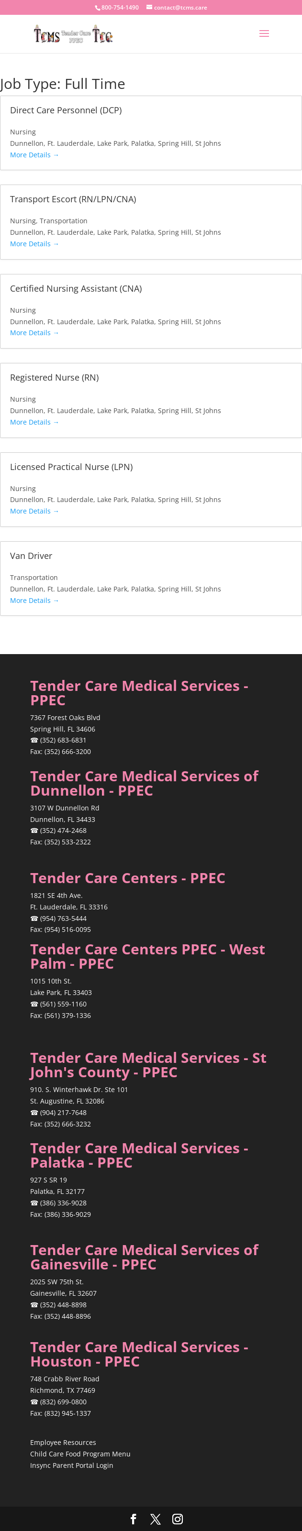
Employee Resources (63, 1442)
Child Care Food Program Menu (80, 1453)
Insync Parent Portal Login (71, 1465)
